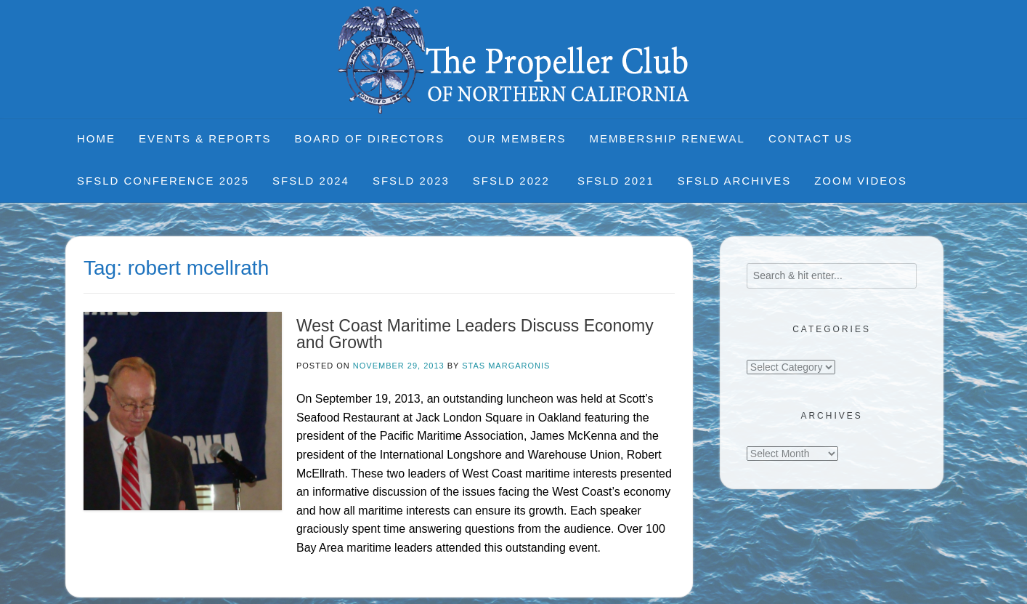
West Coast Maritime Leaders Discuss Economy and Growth (475, 334)
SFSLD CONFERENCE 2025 (163, 180)
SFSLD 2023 (411, 180)
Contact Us (810, 138)
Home (96, 138)
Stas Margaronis (506, 365)
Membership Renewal (667, 138)
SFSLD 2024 (310, 180)
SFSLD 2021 (615, 180)
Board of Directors (370, 138)
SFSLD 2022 (513, 180)
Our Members (517, 138)
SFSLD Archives (734, 180)
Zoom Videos (860, 180)
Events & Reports (205, 138)
